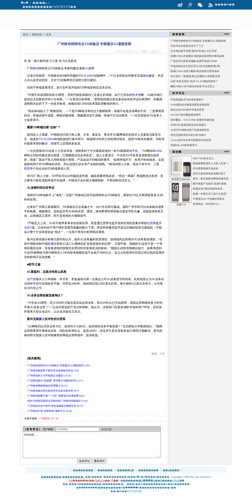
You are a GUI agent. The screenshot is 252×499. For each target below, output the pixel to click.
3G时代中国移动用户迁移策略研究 (190, 129)
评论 (153, 51)
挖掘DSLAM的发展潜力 (184, 145)
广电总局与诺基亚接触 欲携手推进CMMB (194, 61)
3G (86, 68)
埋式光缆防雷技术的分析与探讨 (188, 135)
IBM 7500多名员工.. (204, 158)
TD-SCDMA (46, 139)
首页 (25, 34)
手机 (135, 151)
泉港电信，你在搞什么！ (207, 203)
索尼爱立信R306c (181, 179)
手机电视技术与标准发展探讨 (187, 99)
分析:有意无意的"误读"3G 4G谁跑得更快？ (194, 81)
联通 (51, 243)
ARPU (28, 227)
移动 (36, 68)
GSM (158, 151)
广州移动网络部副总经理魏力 (44, 385)
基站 (146, 75)
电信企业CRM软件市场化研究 (187, 109)
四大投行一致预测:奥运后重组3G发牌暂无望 (195, 76)
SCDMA (89, 75)
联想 (27, 168)
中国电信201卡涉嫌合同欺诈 (209, 198)
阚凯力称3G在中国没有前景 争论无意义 (193, 86)
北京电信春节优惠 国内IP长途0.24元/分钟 (194, 50)
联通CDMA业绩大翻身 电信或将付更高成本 (195, 71)
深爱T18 (181, 204)
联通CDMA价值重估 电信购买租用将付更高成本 (197, 56)
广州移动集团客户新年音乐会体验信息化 (50, 370)
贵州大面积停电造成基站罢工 (209, 173)
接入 (42, 319)
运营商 (151, 223)
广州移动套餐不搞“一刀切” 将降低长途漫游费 (53, 395)
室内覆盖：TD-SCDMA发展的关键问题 (192, 119)
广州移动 (44, 418)
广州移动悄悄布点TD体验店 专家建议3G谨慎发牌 (55, 365)
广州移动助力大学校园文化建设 (45, 375)
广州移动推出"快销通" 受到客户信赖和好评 (52, 380)
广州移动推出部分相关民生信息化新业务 (50, 390)
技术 (135, 94)
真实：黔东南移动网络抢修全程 (210, 178)
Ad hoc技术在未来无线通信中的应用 (191, 140)
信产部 (31, 279)
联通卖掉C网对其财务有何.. (208, 188)
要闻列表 (37, 34)
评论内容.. (91, 447)
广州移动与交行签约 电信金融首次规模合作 (52, 405)
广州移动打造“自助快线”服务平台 (46, 410)
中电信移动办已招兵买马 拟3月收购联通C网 (195, 66)
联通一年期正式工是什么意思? (210, 193)
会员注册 (106, 429)
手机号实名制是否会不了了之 (187, 45)
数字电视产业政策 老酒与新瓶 (209, 183)
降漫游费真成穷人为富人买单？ (210, 163)
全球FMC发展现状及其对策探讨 (188, 124)
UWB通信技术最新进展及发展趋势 (190, 104)
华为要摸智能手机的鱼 (205, 168)
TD (52, 418)
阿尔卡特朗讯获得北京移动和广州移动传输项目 (54, 400)
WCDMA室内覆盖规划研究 (186, 114)
